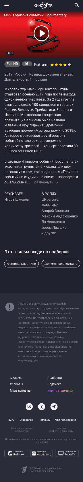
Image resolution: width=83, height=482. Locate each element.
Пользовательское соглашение (22, 429)
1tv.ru (10, 419)
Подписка (54, 384)
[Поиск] (77, 5)
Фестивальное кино (21, 263)
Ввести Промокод (60, 391)
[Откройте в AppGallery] (41, 453)
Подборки (54, 378)
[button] (42, 33)
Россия (20, 74)
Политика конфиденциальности (61, 429)
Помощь (44, 419)
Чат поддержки (65, 419)
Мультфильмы (20, 390)
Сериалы (16, 384)
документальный (57, 74)
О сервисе (26, 419)
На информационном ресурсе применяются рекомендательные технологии (41, 441)
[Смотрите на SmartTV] (67, 453)
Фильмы (16, 378)
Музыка (35, 74)
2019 (8, 74)
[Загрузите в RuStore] (15, 453)
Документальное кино (60, 263)
